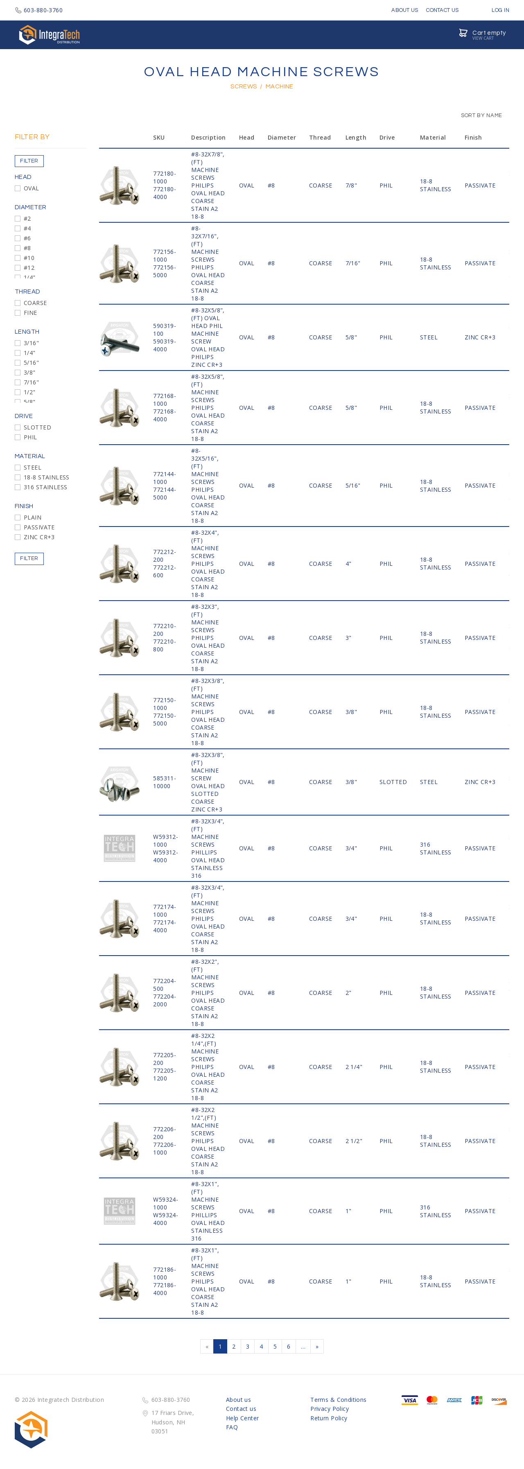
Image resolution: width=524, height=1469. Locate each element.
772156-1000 (164, 255)
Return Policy (328, 1418)
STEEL (32, 467)
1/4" (30, 277)
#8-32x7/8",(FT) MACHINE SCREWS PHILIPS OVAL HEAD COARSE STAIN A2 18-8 (208, 185)
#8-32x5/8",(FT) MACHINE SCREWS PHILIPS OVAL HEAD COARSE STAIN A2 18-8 (208, 408)
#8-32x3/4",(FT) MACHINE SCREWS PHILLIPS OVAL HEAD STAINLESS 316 (208, 848)
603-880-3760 (39, 10)
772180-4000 (164, 193)
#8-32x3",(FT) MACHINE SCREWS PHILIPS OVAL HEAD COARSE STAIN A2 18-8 (208, 638)
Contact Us (442, 10)
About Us (404, 10)
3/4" (351, 848)
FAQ (232, 1427)
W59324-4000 (165, 1219)
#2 (27, 218)
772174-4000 (164, 926)
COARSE (35, 303)
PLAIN (32, 517)
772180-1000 (164, 177)
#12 (29, 267)
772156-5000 (164, 271)
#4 (27, 228)
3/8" (30, 372)
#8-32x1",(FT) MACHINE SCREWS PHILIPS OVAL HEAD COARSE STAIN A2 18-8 (208, 1281)
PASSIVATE (39, 527)
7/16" (31, 382)
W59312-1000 (165, 840)
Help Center (242, 1418)
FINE (30, 312)
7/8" (351, 185)
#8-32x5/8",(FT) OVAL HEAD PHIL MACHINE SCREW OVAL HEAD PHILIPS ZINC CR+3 (208, 337)
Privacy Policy (329, 1408)
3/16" (31, 343)
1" (349, 1211)
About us (238, 1399)
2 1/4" (354, 1067)
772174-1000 (164, 910)
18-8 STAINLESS (47, 477)
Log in (494, 10)
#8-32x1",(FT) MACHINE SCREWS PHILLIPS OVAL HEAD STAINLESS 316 (208, 1211)
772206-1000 (164, 1148)
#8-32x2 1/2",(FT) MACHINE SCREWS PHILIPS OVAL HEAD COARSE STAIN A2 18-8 (208, 1141)
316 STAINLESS (45, 487)
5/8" (30, 402)
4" (349, 563)
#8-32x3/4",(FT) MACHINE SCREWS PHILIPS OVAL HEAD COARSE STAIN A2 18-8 (208, 919)
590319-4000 (164, 345)
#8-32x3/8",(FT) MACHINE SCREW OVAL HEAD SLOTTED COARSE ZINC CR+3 (208, 782)
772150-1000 (164, 704)
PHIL (30, 437)
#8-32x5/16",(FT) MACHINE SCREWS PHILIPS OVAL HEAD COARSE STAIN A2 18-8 (208, 485)
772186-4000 (164, 1289)
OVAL (31, 188)
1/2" (30, 392)
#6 (27, 238)
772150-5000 (164, 719)
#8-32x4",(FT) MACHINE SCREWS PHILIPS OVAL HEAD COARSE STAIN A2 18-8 (208, 564)
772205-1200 (164, 1074)
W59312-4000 (165, 856)
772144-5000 (164, 493)
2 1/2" (354, 1141)
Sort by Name (477, 115)
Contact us (241, 1408)
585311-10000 (164, 782)
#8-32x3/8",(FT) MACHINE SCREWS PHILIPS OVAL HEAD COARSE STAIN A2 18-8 (208, 712)
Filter (29, 161)
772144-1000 (164, 478)
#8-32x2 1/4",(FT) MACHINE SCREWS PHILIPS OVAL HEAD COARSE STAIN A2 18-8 (208, 1067)
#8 (27, 248)
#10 (29, 258)
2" (349, 993)
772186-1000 (164, 1273)
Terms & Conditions (338, 1399)
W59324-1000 (165, 1203)
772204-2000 (164, 1000)
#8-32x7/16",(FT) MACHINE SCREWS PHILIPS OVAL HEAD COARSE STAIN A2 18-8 (208, 263)
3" (349, 638)
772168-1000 (164, 399)
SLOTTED (37, 427)
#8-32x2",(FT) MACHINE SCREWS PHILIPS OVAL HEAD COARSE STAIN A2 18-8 (208, 993)
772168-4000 (164, 415)
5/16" (31, 362)
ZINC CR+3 (39, 537)
